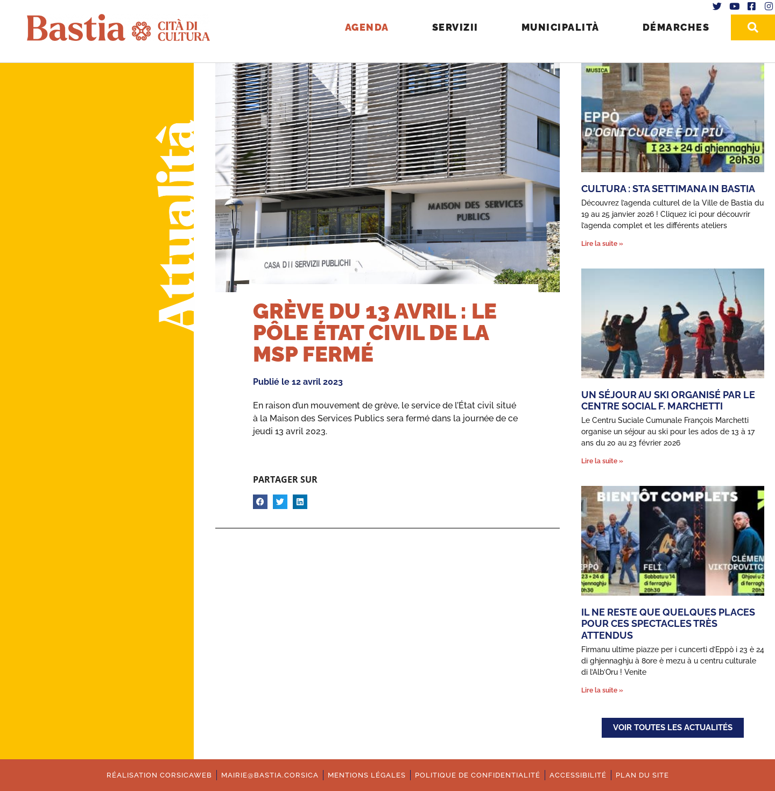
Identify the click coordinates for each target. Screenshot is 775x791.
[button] (260, 502)
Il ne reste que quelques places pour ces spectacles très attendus (668, 623)
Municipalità (561, 27)
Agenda (367, 27)
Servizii (455, 27)
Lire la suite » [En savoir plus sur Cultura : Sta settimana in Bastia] (602, 244)
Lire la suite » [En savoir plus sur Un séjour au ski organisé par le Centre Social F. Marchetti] (602, 461)
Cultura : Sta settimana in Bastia (668, 188)
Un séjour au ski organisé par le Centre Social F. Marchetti (668, 400)
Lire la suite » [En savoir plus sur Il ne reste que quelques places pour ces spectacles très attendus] (602, 690)
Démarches (676, 27)
